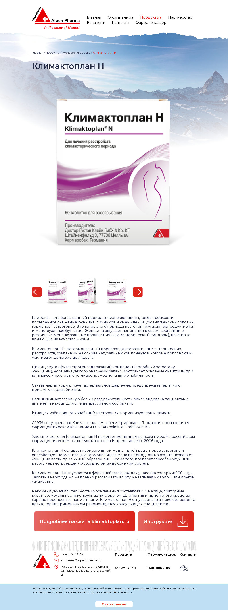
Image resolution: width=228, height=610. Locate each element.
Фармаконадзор (151, 23)
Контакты (120, 23)
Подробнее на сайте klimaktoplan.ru (84, 521)
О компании (121, 17)
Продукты (151, 17)
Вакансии (96, 23)
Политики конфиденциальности (109, 592)
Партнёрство (180, 17)
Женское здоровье (76, 52)
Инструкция (166, 521)
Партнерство (158, 568)
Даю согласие (114, 604)
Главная (94, 17)
